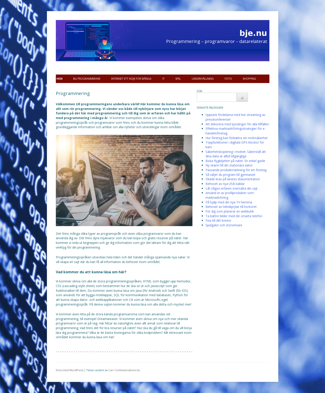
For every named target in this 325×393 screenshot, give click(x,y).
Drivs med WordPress (69, 370)
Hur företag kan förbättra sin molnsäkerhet (237, 138)
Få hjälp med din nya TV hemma (229, 202)
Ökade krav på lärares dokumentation (233, 179)
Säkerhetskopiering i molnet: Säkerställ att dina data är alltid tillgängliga (236, 154)
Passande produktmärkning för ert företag (236, 170)
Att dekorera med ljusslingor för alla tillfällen (237, 124)
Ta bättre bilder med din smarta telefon (234, 216)
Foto (228, 79)
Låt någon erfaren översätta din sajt (232, 188)
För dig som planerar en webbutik (230, 211)
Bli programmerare (86, 79)
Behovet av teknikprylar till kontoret (231, 207)
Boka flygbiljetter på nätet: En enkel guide (235, 161)
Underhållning (203, 79)
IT (163, 79)
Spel (178, 79)
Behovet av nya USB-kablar (225, 184)
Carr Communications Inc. (124, 370)
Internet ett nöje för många (131, 79)
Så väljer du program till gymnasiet (230, 174)
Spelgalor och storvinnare (224, 225)
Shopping (249, 79)
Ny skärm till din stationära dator (229, 165)
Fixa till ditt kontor (218, 220)
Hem (60, 79)
